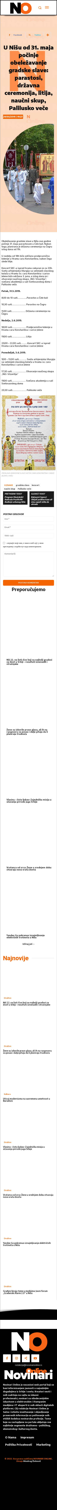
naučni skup (9, 489)
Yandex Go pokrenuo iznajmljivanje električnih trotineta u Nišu (26, 936)
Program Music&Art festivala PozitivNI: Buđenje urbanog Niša (15, 499)
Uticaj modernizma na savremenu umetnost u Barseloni (26, 1099)
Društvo (7, 998)
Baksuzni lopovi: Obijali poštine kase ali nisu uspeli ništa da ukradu (41, 500)
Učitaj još (28, 944)
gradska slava (22, 485)
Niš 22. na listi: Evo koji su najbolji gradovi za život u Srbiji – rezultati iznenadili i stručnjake (29, 661)
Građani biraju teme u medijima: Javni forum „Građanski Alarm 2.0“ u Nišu (25, 1292)
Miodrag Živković (32, 1461)
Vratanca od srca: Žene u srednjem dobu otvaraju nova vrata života (29, 868)
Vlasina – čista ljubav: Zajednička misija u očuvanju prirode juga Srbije (29, 800)
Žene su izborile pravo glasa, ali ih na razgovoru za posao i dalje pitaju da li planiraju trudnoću (27, 731)
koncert (36, 485)
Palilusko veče (24, 489)
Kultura (7, 1094)
